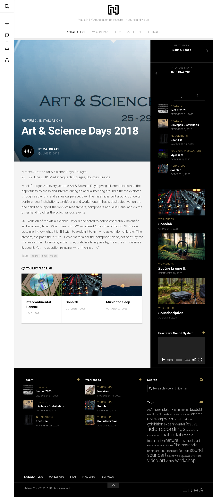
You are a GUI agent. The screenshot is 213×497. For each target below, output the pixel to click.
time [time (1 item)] (193, 456)
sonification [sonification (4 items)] (180, 451)
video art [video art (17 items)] (156, 460)
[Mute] (194, 360)
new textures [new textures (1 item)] (153, 445)
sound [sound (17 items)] (196, 450)
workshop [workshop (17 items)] (185, 460)
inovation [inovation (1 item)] (151, 435)
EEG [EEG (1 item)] (191, 419)
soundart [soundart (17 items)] (156, 455)
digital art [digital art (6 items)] (165, 419)
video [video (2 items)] (198, 455)
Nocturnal (176, 140)
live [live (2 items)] (158, 435)
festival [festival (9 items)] (192, 424)
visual (53, 256)
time (44, 256)
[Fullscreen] (200, 360)
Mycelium (176, 155)
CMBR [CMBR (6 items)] (152, 419)
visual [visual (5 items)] (170, 461)
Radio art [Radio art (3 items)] (153, 451)
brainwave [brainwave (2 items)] (173, 414)
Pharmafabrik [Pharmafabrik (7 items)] (185, 445)
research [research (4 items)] (165, 451)
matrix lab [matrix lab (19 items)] (172, 435)
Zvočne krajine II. (172, 268)
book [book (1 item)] (149, 414)
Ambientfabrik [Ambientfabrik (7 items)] (162, 409)
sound (35, 256)
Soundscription (170, 313)
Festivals (153, 32)
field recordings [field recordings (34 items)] (166, 429)
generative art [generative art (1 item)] (192, 430)
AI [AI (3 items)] (148, 410)
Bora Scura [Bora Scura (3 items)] (159, 414)
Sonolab (72, 302)
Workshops (100, 32)
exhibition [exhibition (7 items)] (155, 424)
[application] (181, 350)
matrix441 (51, 149)
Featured (29, 120)
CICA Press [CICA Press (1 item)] (185, 414)
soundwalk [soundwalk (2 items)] (173, 455)
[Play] (163, 360)
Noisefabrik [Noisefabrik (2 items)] (166, 445)
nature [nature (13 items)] (171, 440)
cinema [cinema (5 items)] (196, 414)
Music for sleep (118, 302)
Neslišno (103, 391)
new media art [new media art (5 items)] (189, 441)
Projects (134, 32)
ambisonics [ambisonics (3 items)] (181, 410)
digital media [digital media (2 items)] (181, 419)
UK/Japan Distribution (184, 124)
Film (118, 32)
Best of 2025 (178, 110)
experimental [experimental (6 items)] (174, 424)
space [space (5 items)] (185, 455)
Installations (76, 32)
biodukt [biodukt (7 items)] (196, 409)
